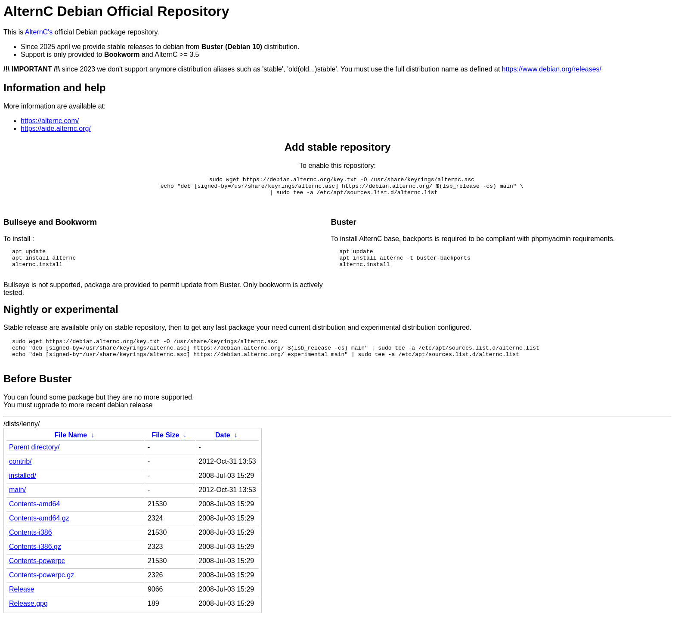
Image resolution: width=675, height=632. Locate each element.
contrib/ (20, 476)
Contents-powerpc (37, 576)
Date (222, 450)
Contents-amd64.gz (39, 533)
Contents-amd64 (34, 519)
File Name (70, 450)
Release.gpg (28, 619)
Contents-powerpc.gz (41, 590)
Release (21, 604)
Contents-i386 (30, 547)
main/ (17, 505)
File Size (165, 450)
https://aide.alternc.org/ (56, 128)
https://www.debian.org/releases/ (551, 69)
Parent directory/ (34, 462)
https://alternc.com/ (50, 120)
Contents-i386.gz (35, 562)
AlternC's (39, 32)
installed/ (22, 491)
